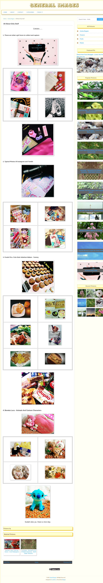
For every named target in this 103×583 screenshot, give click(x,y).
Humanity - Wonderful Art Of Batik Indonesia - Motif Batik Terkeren (28, 552)
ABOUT (12, 12)
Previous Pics (67, 562)
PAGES (39, 12)
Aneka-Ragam (84, 31)
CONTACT (20, 12)
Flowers (82, 35)
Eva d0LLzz (54, 579)
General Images (52, 577)
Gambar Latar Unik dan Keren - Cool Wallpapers (12, 551)
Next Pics (7, 562)
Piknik (82, 43)
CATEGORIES (30, 12)
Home (36, 562)
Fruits (81, 39)
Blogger (64, 579)
